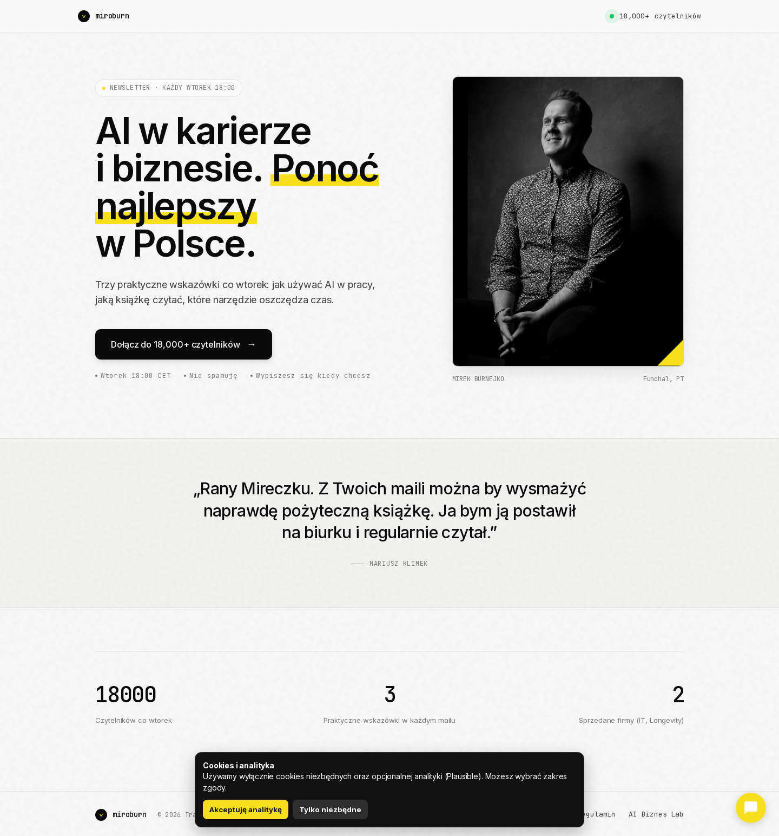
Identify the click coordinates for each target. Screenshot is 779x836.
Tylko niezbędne (330, 809)
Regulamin (597, 814)
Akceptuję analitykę (245, 809)
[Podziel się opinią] (751, 808)
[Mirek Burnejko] (103, 16)
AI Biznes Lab (656, 814)
